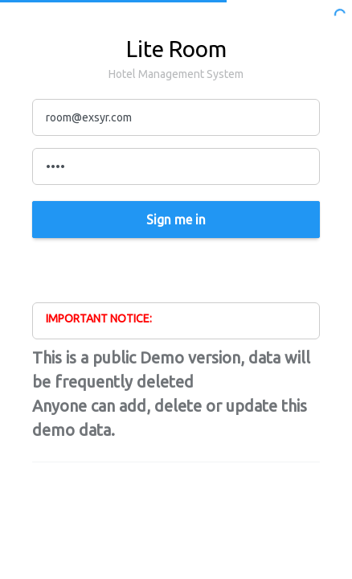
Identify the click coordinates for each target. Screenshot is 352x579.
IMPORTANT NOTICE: (99, 318)
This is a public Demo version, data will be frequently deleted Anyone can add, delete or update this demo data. (171, 393)
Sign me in (176, 219)
